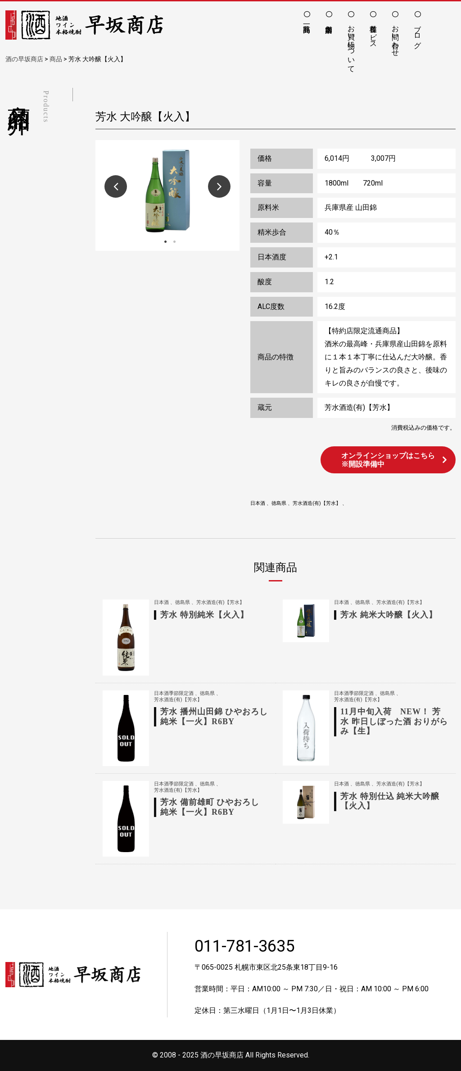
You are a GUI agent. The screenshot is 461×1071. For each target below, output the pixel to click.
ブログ (417, 32)
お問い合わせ (395, 36)
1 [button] (165, 241)
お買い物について (351, 44)
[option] (167, 191)
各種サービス (373, 32)
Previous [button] (115, 186)
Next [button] (219, 186)
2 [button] (174, 241)
